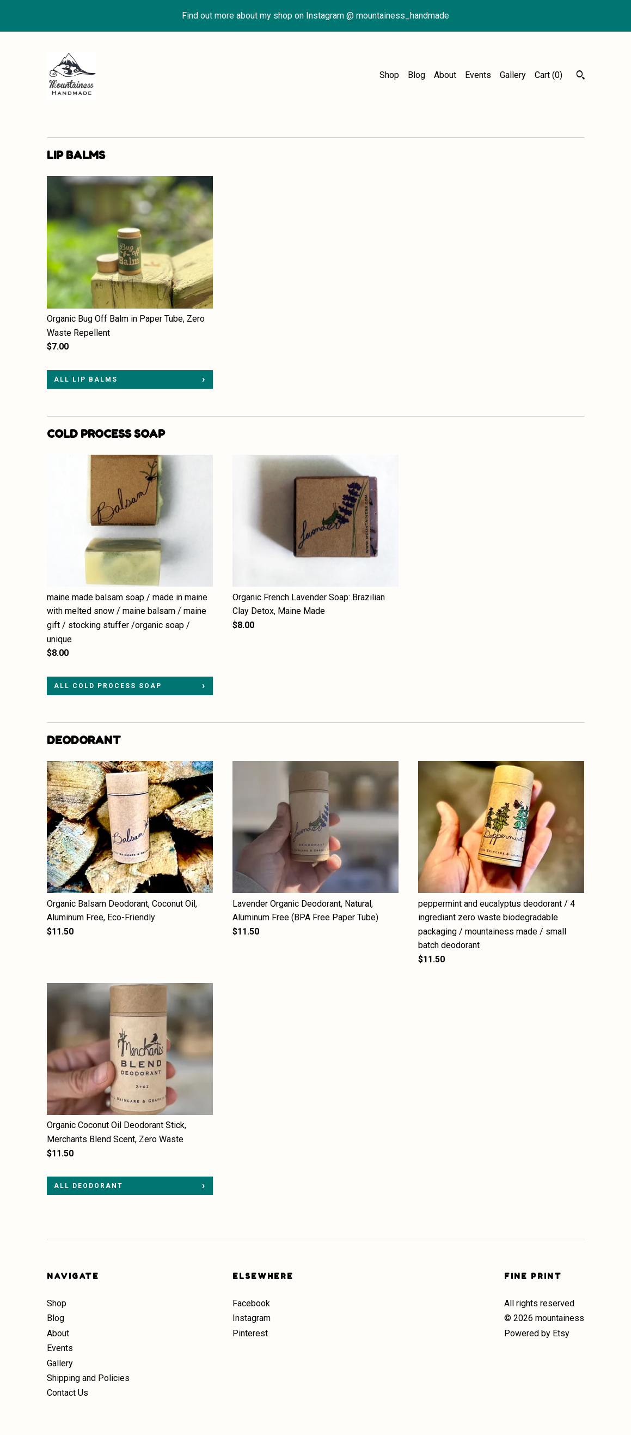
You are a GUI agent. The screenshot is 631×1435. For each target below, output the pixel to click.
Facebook (251, 1303)
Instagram (251, 1318)
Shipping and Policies (88, 1378)
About (445, 75)
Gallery (513, 75)
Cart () (548, 75)
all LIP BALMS (86, 379)
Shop (389, 75)
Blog (416, 75)
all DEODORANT (88, 1186)
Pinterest (250, 1333)
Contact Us (67, 1393)
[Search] (581, 76)
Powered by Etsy (536, 1333)
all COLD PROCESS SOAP (108, 686)
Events (478, 75)
